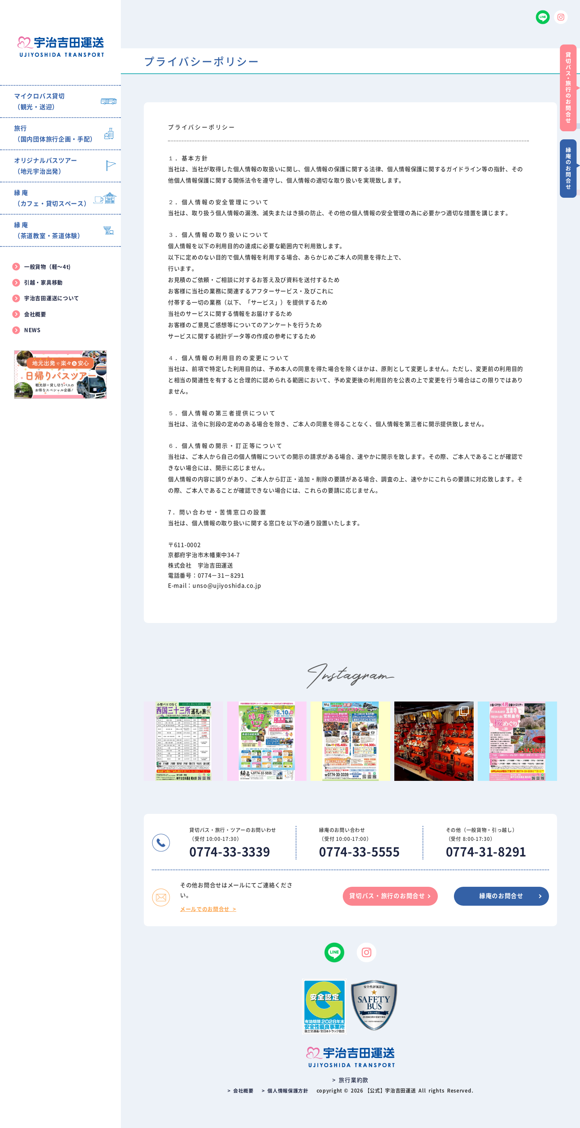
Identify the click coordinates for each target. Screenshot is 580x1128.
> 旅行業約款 (350, 1080)
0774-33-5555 (359, 852)
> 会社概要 (241, 1090)
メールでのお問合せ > (208, 909)
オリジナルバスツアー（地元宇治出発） (45, 165)
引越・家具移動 (43, 282)
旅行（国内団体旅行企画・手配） (55, 133)
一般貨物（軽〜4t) (47, 266)
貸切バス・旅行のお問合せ (383, 896)
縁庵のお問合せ (500, 896)
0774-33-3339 (231, 852)
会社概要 (35, 314)
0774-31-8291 (486, 852)
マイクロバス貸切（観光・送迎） (39, 101)
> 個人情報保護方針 (285, 1090)
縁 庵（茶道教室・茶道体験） (49, 230)
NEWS (32, 330)
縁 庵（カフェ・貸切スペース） (52, 198)
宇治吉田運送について (51, 298)
